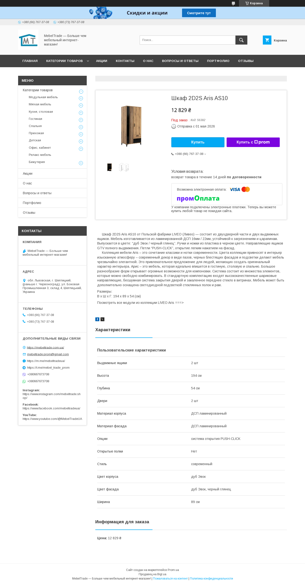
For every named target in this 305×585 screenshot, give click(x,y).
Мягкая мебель (40, 104)
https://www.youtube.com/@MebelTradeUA (52, 419)
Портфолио (218, 61)
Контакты (125, 61)
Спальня (35, 126)
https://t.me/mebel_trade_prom (48, 367)
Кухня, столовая (41, 111)
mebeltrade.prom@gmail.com (48, 354)
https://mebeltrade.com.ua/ (45, 347)
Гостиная (35, 119)
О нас (148, 61)
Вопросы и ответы (180, 61)
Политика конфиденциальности (211, 578)
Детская (35, 140)
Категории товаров (64, 61)
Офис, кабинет (40, 147)
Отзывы (246, 61)
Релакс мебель (40, 155)
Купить (198, 142)
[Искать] (241, 40)
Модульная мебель (43, 97)
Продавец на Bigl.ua (152, 574)
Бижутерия (37, 162)
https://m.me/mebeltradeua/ (46, 361)
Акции (101, 61)
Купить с (253, 142)
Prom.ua (173, 570)
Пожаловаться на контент (170, 578)
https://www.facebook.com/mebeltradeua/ (51, 408)
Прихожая (36, 133)
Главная (30, 61)
